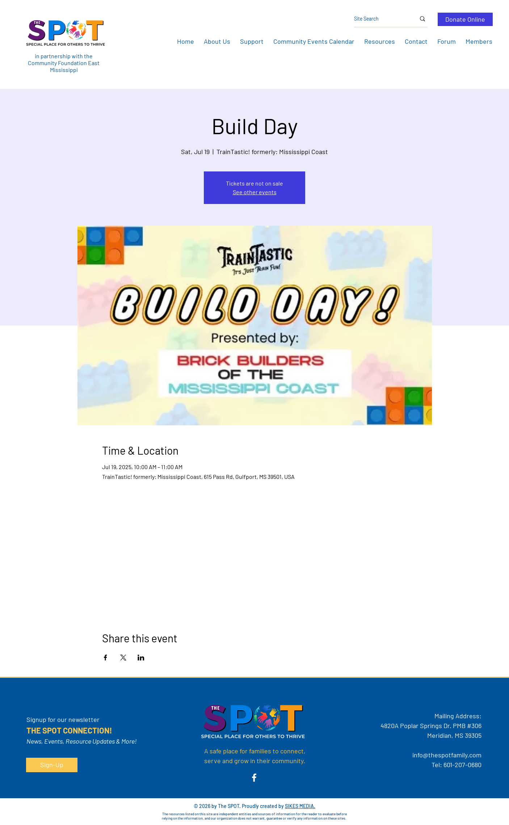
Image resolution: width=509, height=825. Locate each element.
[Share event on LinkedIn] (141, 657)
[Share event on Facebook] (105, 657)
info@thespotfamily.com (446, 755)
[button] (217, 41)
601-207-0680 (462, 765)
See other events (255, 191)
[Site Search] (379, 19)
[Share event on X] (123, 657)
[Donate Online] (465, 19)
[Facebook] (254, 777)
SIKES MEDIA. (300, 806)
